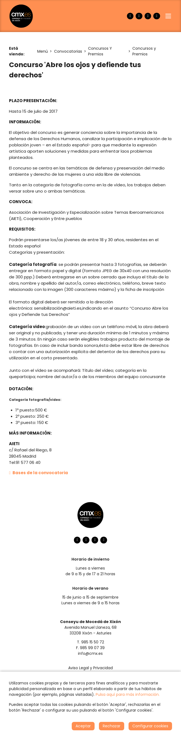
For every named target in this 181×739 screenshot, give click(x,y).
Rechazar (111, 726)
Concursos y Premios (144, 51)
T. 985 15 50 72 (90, 642)
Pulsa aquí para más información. (128, 694)
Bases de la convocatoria (38, 473)
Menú (42, 51)
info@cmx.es (90, 653)
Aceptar (83, 726)
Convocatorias (68, 51)
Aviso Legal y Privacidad (90, 668)
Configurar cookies (150, 726)
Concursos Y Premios (100, 51)
